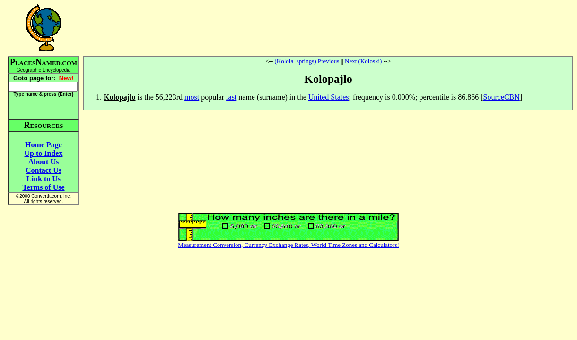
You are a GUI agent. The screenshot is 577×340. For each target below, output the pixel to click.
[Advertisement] (328, 28)
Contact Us (43, 170)
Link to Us (43, 179)
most (191, 97)
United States (328, 97)
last (231, 97)
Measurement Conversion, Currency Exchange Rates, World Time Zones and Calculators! (288, 244)
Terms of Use (43, 187)
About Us (43, 162)
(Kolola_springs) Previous (307, 61)
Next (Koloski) (363, 61)
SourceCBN (501, 97)
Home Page (43, 145)
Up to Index (44, 153)
